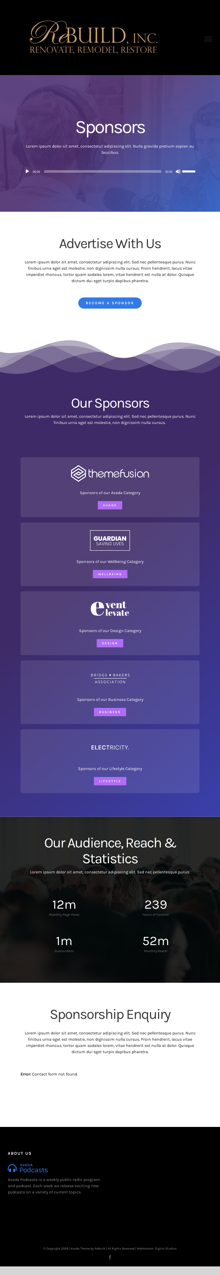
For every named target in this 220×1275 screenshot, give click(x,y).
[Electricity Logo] (110, 738)
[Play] (27, 171)
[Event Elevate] (110, 601)
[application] (110, 171)
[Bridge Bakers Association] (110, 670)
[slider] (102, 171)
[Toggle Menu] (208, 39)
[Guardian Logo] (110, 532)
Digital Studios (166, 1248)
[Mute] (178, 171)
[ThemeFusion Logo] (110, 466)
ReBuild (100, 1248)
